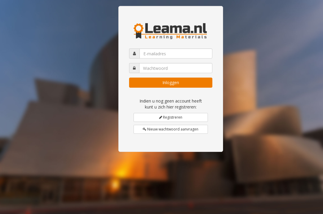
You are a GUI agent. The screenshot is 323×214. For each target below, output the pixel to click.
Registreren (170, 117)
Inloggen (170, 82)
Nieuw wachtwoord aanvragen (170, 129)
